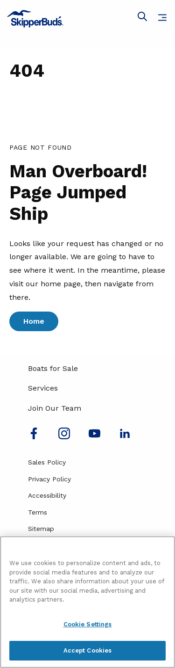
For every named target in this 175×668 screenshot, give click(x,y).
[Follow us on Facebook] (34, 436)
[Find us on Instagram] (64, 436)
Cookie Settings (87, 624)
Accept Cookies (87, 650)
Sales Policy (47, 462)
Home (33, 321)
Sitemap (41, 528)
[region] (87, 602)
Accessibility (47, 495)
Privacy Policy (49, 479)
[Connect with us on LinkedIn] (125, 436)
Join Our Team (54, 408)
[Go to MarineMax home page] (87, 19)
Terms (37, 512)
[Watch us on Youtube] (94, 436)
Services (43, 388)
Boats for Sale (53, 368)
